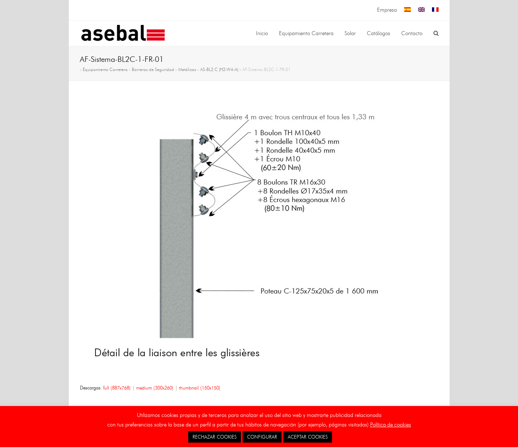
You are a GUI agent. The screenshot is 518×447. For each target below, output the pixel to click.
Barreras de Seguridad (153, 69)
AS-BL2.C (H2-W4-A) (219, 69)
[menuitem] (407, 10)
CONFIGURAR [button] (262, 437)
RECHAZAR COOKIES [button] (214, 437)
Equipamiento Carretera (105, 69)
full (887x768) (117, 388)
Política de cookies (390, 424)
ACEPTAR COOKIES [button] (308, 437)
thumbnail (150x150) (199, 388)
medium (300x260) (155, 388)
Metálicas (187, 69)
